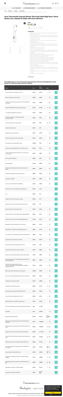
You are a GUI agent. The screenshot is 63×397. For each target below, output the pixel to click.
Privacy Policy (38, 393)
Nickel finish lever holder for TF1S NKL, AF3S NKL (14, 367)
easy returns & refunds (29, 8)
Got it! (53, 392)
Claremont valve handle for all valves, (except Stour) (15, 173)
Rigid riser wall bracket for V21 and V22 (12, 97)
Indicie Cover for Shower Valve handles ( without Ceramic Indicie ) (17, 254)
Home (5, 10)
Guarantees (43, 393)
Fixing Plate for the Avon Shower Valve (12, 286)
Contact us (10, 393)
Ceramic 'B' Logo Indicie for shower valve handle (14, 138)
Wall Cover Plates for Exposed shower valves (13, 209)
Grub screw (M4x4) (8, 163)
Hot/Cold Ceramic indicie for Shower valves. (13, 122)
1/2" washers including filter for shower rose (13, 112)
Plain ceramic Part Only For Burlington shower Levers (15, 244)
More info (47, 390)
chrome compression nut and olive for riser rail (13, 92)
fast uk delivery (16, 8)
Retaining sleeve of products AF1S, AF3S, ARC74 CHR (15, 291)
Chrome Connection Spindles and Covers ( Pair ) (14, 296)
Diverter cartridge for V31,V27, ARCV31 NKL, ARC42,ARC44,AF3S (17, 214)
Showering (16, 10)
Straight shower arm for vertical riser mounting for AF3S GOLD (16, 331)
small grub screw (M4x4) (9, 178)
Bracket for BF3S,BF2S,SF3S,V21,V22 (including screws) (15, 107)
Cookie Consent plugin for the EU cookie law (53, 394)
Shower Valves (21, 10)
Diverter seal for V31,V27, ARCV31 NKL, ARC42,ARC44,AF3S (16, 219)
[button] (53, 3)
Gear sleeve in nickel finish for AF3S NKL (12, 372)
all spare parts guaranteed (44, 8)
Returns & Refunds (24, 393)
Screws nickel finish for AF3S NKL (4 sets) (13, 352)
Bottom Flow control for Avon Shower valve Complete (15, 270)
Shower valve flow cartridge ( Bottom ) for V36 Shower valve (16, 148)
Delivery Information (16, 393)
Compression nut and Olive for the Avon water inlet (14, 249)
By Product (10, 10)
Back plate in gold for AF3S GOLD (11, 316)
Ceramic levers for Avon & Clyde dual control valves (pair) (15, 188)
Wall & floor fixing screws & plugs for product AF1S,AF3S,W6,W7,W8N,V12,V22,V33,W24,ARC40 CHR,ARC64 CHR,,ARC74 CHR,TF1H (16, 265)
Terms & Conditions (31, 393)
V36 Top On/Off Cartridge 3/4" (11, 158)
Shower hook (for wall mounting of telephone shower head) (16, 204)
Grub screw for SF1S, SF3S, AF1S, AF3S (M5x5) (14, 183)
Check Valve (7, 311)
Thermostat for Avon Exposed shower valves (13, 143)
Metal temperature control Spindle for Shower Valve (15, 301)
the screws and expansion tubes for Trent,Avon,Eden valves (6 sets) (17, 306)
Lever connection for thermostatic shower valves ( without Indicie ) (17, 234)
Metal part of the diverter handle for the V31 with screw (15, 224)
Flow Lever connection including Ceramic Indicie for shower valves (17, 275)
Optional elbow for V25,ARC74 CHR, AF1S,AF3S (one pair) (16, 229)
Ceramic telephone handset (10, 127)
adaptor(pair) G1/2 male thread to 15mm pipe (13, 239)
